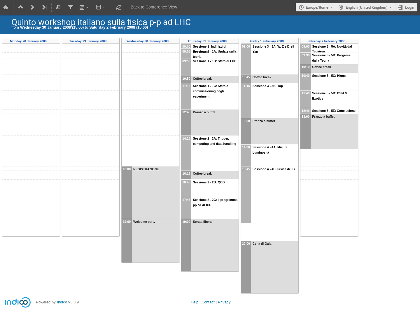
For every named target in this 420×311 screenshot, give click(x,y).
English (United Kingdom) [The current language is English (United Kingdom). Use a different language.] (367, 7)
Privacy (224, 302)
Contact (208, 302)
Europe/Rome (317, 7)
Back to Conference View (154, 7)
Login (409, 7)
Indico (62, 302)
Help (194, 302)
